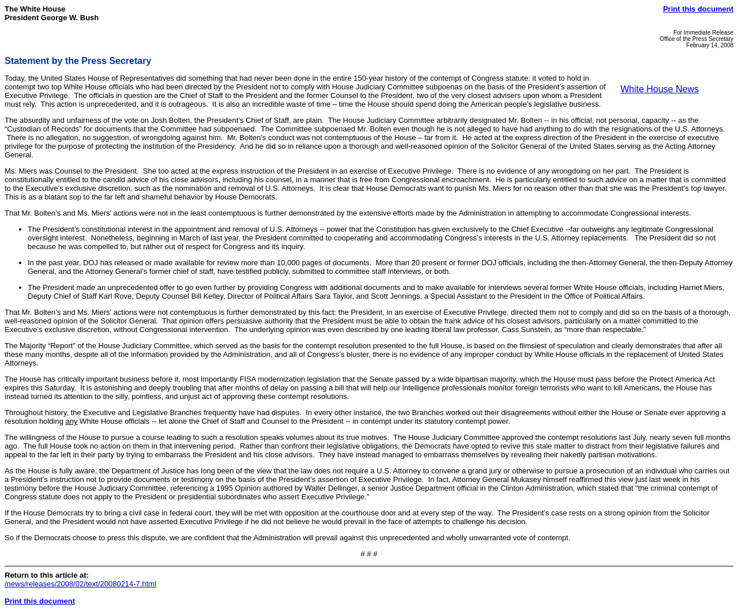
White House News (659, 89)
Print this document (698, 9)
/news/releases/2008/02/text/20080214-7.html (80, 583)
